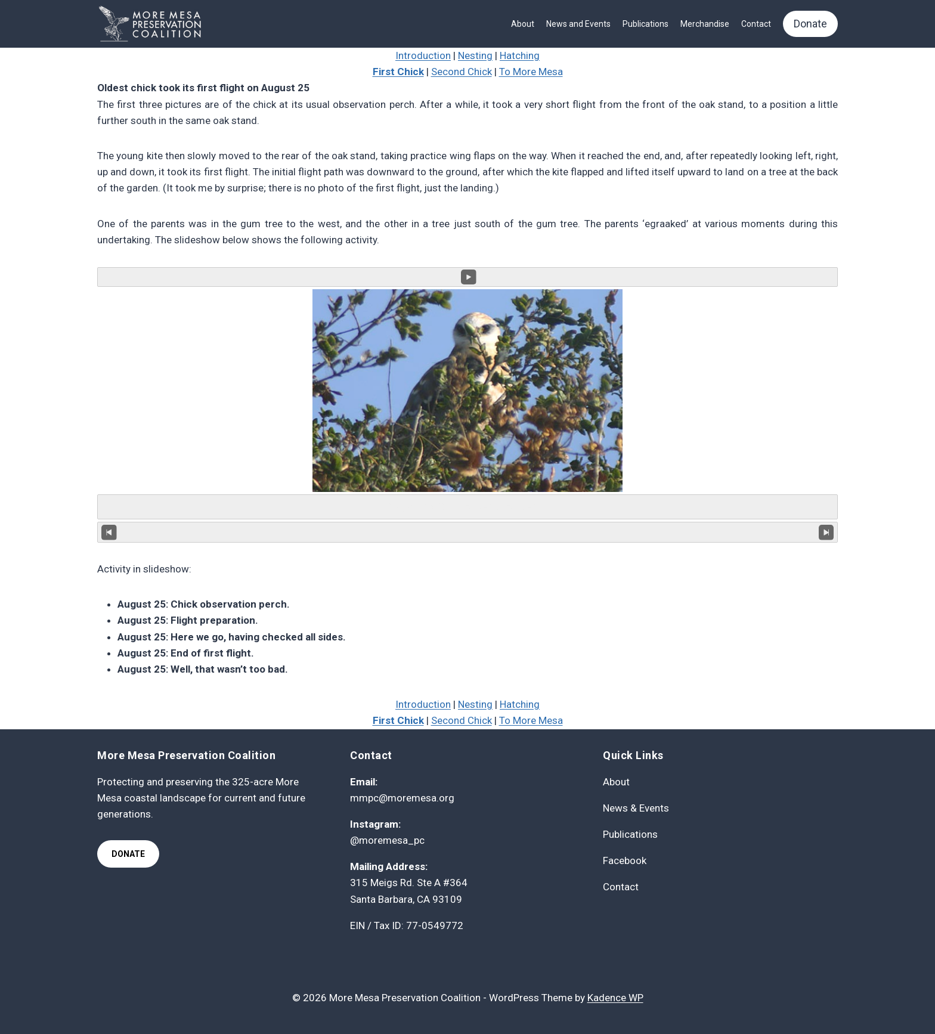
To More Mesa (531, 72)
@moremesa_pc (387, 840)
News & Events (636, 808)
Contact (756, 24)
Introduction (423, 55)
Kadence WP (615, 998)
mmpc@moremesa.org (402, 798)
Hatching (520, 55)
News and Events (578, 24)
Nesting (475, 55)
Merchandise (704, 24)
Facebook (624, 860)
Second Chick (461, 72)
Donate (810, 23)
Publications (645, 24)
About (522, 24)
